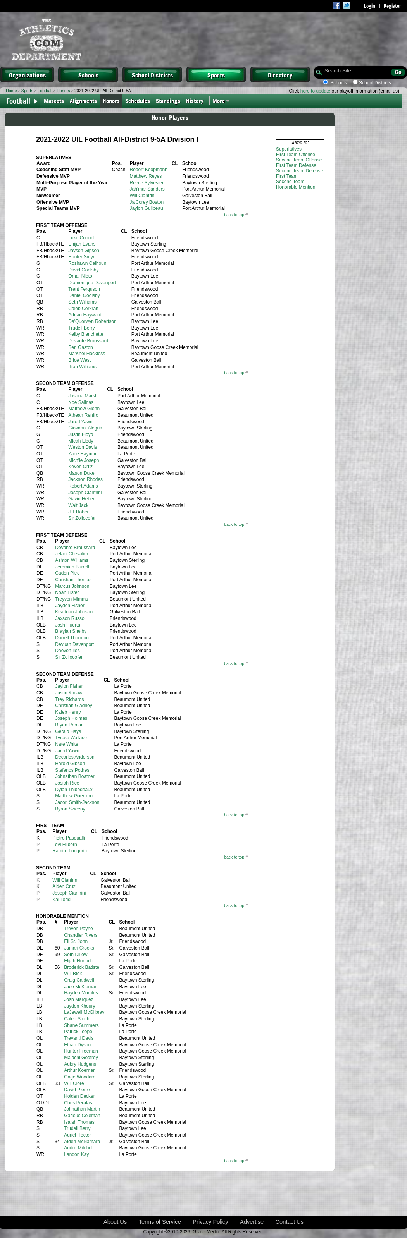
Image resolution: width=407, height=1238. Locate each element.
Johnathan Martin (82, 1109)
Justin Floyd (80, 434)
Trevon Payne (78, 928)
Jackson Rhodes (85, 479)
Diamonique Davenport (92, 282)
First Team (287, 176)
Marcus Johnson (72, 586)
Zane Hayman (82, 454)
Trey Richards (69, 699)
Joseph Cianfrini (85, 492)
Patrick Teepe (78, 1031)
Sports (216, 74)
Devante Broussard (88, 340)
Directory (280, 74)
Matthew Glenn (84, 408)
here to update (315, 91)
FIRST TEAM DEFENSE (61, 535)
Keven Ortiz (80, 466)
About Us (115, 1222)
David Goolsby (83, 270)
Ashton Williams (71, 560)
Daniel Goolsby (84, 295)
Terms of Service (160, 1222)
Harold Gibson (70, 763)
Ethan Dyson (77, 1044)
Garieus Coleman (82, 1115)
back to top (234, 214)
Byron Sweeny (70, 809)
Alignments (83, 100)
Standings (168, 100)
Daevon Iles (67, 650)
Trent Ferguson (84, 289)
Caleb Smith (76, 1019)
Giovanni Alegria (85, 428)
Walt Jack (78, 505)
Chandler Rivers (80, 935)
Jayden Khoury (79, 1006)
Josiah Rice (67, 783)
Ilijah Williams (82, 366)
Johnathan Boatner (74, 776)
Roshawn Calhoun (87, 263)
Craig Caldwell (79, 980)
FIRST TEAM (50, 825)
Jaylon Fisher (69, 686)
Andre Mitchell (78, 1147)
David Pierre (77, 1089)
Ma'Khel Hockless (86, 353)
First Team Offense (295, 154)
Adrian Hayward (84, 315)
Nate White (66, 744)
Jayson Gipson (83, 250)
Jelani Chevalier (71, 553)
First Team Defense (296, 165)
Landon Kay (76, 1154)
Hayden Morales (81, 993)
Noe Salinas (80, 402)
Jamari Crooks (79, 948)
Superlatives (289, 149)
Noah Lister (67, 592)
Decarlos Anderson (74, 757)
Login (369, 6)
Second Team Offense (299, 160)
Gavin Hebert (82, 498)
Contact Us (290, 1222)
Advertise (252, 1222)
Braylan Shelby (70, 631)
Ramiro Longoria (69, 850)
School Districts (152, 74)
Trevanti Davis (78, 1038)
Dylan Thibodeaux (74, 789)
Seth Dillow (75, 954)
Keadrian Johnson (74, 612)
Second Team (290, 181)
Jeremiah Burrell (72, 567)
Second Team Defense (299, 170)
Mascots (54, 100)
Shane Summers (81, 1025)
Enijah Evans (81, 244)
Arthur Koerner (79, 1070)
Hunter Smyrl (81, 256)
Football (45, 90)
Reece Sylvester (147, 182)
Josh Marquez (78, 999)
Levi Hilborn (64, 844)
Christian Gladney (73, 705)
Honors (63, 90)
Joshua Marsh (82, 395)
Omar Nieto (80, 276)
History (196, 100)
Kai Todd (61, 899)
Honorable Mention (295, 187)
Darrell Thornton (71, 637)
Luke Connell (81, 237)
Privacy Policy (210, 1222)
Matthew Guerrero (74, 795)
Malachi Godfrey (81, 1057)
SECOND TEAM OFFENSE (65, 383)
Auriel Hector (77, 1135)
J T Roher (78, 512)
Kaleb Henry (68, 712)
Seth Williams (82, 302)
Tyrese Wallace (71, 737)
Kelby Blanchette (85, 334)
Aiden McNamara (82, 1141)
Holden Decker (79, 1096)
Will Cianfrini (143, 195)
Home (11, 90)
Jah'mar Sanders (147, 189)
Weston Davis (82, 447)
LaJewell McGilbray (84, 1012)
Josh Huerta (67, 625)
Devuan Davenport (74, 644)
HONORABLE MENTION (62, 916)
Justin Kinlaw (68, 692)
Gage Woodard (79, 1077)
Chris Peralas (78, 1103)
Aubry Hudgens (80, 1064)
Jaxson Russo (69, 618)
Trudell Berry (81, 328)
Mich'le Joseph (83, 460)
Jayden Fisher (69, 605)
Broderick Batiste (81, 967)
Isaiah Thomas (79, 1122)
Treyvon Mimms (71, 599)
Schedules (137, 100)
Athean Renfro (83, 415)
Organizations (27, 74)
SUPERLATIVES (53, 157)
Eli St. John (76, 941)
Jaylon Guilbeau (146, 208)
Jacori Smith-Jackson (77, 802)
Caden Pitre (67, 573)
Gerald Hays (68, 731)
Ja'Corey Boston (147, 202)
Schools (88, 74)
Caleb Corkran (83, 308)
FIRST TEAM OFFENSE (61, 225)
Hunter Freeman (81, 1051)
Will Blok (73, 973)
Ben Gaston (80, 347)
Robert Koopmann (148, 169)
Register (392, 6)
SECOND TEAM (53, 868)
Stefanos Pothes (72, 770)
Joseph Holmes (71, 718)
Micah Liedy (80, 441)
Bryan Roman (69, 725)
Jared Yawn (80, 421)
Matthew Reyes (146, 176)
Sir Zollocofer (82, 518)
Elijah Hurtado (78, 960)
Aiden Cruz (63, 886)
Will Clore (74, 1083)
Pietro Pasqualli (68, 838)
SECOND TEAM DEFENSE (65, 674)
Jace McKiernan (80, 986)
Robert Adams (83, 486)
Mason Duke (81, 473)
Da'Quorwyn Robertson (92, 321)
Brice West (79, 360)
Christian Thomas (73, 579)
